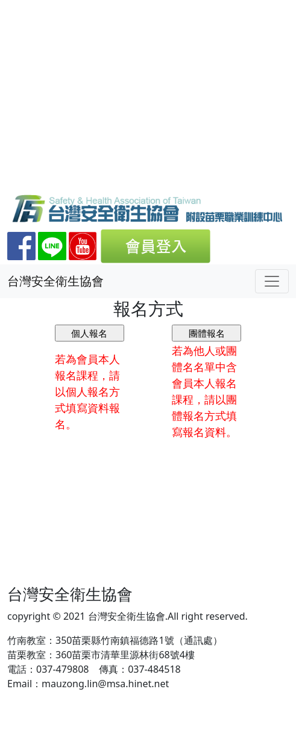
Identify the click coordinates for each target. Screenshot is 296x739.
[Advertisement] (148, 102)
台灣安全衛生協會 (55, 281)
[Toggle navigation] (272, 281)
